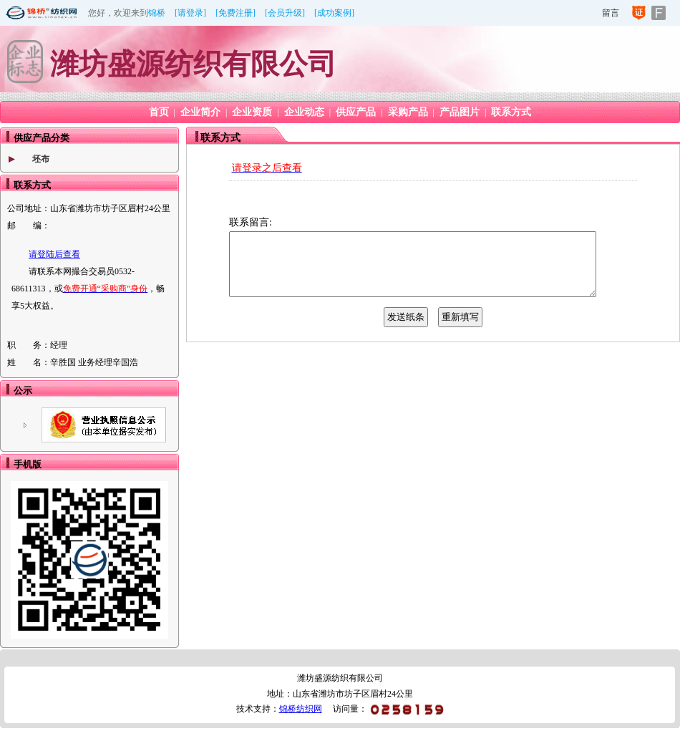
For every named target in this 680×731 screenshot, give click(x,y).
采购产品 (408, 112)
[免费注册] (235, 13)
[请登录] (190, 13)
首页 (159, 112)
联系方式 (511, 112)
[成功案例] (334, 13)
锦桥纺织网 (300, 709)
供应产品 (356, 112)
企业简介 (200, 112)
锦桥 (156, 13)
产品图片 (459, 112)
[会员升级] (285, 13)
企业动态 (304, 112)
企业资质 (252, 112)
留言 (610, 13)
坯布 (40, 159)
